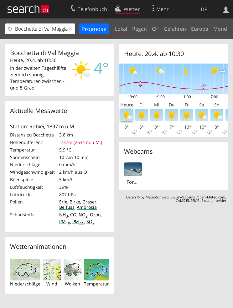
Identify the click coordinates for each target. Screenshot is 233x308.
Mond (220, 28)
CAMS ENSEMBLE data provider (201, 200)
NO (83, 215)
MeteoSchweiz (157, 197)
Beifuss (67, 207)
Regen (139, 28)
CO (73, 215)
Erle (63, 202)
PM (64, 221)
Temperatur (96, 284)
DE (204, 9)
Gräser (89, 202)
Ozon (95, 215)
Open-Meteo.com (211, 197)
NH (63, 215)
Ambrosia (87, 207)
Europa (199, 28)
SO (90, 221)
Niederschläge (25, 284)
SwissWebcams (183, 197)
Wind (51, 284)
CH (155, 28)
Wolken (72, 284)
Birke (75, 202)
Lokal (121, 28)
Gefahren (175, 28)
